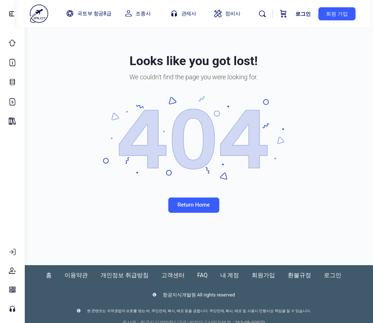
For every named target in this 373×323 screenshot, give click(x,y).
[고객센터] (12, 309)
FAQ (208, 275)
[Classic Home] (12, 43)
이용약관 (75, 275)
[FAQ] (12, 290)
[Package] (12, 121)
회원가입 (272, 275)
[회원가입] (12, 271)
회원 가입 (340, 14)
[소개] (12, 62)
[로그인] (12, 252)
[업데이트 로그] (12, 82)
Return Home (199, 205)
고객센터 (176, 275)
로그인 (306, 14)
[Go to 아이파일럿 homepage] (49, 13)
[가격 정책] (12, 102)
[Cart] (286, 14)
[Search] (265, 13)
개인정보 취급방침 (126, 275)
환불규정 (310, 275)
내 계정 (236, 275)
